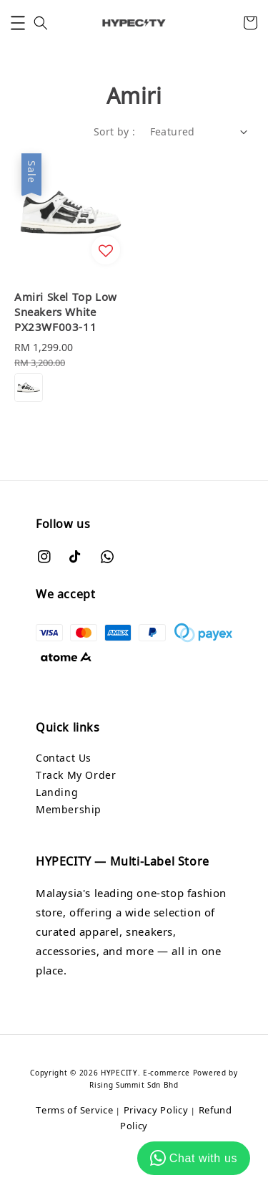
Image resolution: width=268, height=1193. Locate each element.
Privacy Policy (156, 1109)
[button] (18, 23)
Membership (68, 809)
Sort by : (115, 131)
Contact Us (63, 758)
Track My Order (76, 775)
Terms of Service (74, 1109)
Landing (57, 792)
